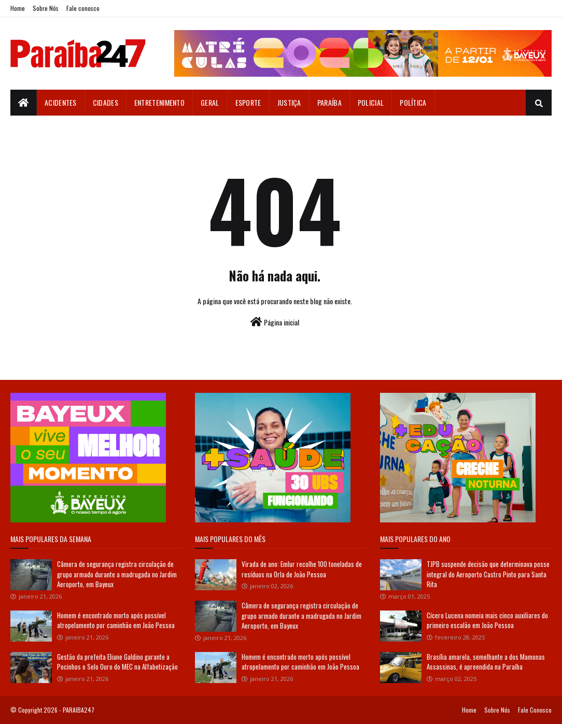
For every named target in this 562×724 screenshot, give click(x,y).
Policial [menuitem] (371, 102)
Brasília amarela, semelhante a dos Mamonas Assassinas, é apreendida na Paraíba (486, 661)
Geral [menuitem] (210, 102)
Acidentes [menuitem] (61, 102)
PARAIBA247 (78, 709)
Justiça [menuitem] (289, 102)
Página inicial (274, 322)
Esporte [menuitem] (248, 102)
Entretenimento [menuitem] (159, 102)
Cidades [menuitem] (105, 102)
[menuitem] (23, 103)
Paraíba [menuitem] (329, 102)
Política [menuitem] (413, 102)
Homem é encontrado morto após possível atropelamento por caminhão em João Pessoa (116, 620)
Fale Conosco (535, 709)
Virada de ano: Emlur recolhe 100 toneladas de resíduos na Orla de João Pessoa (302, 569)
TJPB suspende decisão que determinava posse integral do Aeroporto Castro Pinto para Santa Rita (488, 574)
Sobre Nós (46, 8)
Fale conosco (83, 8)
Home (17, 8)
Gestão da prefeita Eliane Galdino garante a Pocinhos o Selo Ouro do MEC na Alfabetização (117, 661)
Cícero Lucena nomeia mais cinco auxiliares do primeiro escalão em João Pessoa (487, 620)
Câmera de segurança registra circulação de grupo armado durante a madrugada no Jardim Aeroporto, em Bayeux (117, 574)
